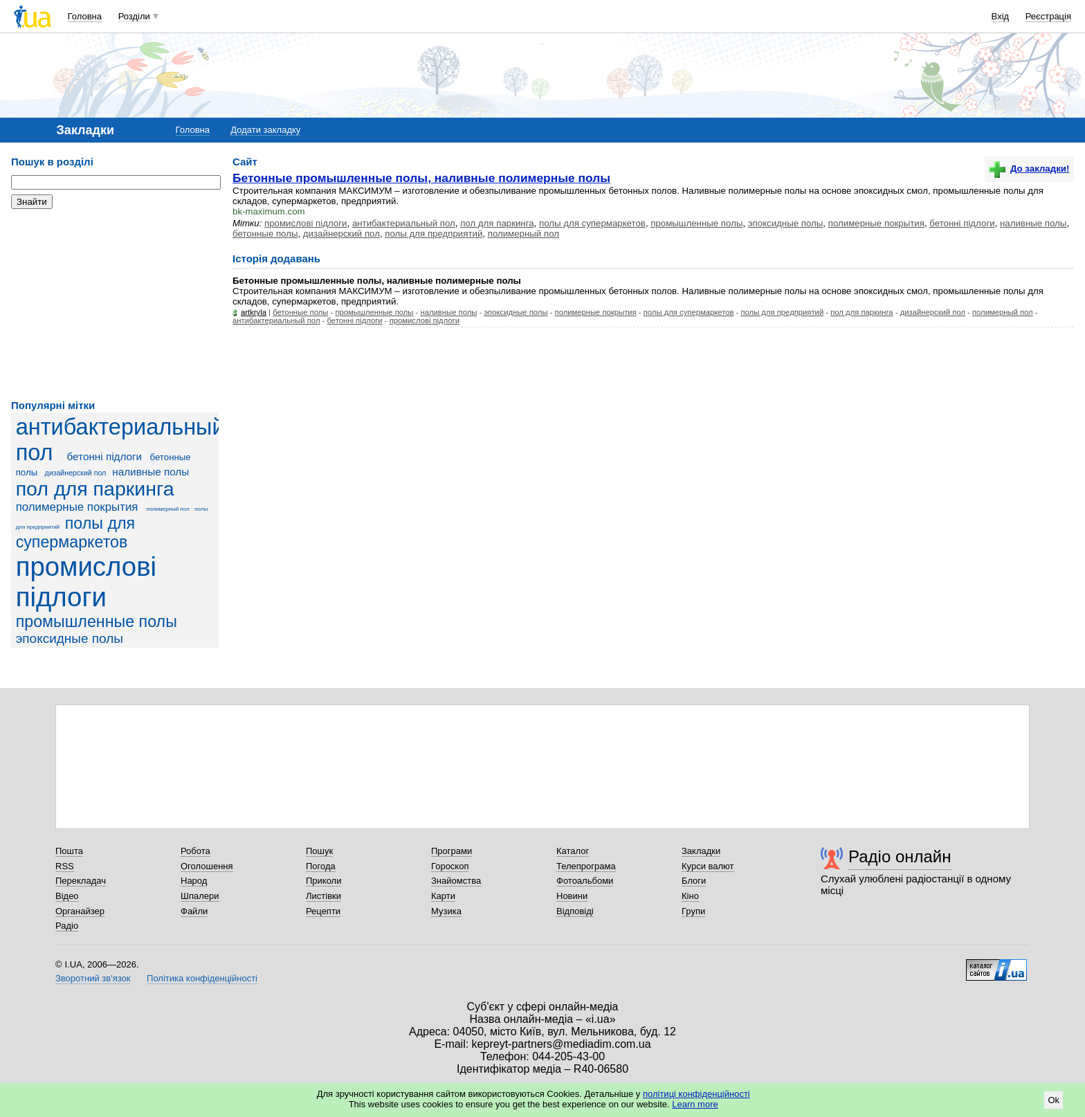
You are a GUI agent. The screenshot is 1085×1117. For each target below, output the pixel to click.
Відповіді (575, 911)
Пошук (319, 851)
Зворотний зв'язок (92, 978)
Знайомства (456, 880)
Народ (194, 880)
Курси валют (708, 866)
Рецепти (323, 911)
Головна (85, 16)
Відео (67, 896)
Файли (194, 911)
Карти (443, 896)
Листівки (323, 896)
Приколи (323, 880)
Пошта (69, 851)
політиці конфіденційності (696, 1094)
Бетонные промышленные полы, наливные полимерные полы (421, 178)
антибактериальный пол (403, 223)
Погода (321, 866)
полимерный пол (168, 509)
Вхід (1001, 16)
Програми (451, 851)
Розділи (134, 16)
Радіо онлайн (899, 856)
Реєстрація (1048, 16)
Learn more (695, 1104)
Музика (446, 911)
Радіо (66, 925)
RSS (64, 866)
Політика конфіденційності (202, 978)
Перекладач (80, 880)
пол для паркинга (95, 489)
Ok (1053, 1100)
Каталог (572, 851)
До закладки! (1029, 168)
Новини (571, 896)
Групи (693, 911)
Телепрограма (586, 866)
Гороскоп (449, 866)
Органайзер (79, 911)
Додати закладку (265, 130)
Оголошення (207, 866)
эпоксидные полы (69, 638)
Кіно (690, 896)
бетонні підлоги (105, 456)
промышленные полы (96, 621)
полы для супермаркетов (76, 532)
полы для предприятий (433, 233)
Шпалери (200, 896)
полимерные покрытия (77, 507)
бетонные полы (265, 233)
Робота (195, 851)
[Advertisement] (115, 304)
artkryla (253, 312)
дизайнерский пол (75, 473)
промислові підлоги (86, 582)
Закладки (701, 851)
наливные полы (150, 472)
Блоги (694, 880)
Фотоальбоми (584, 880)
